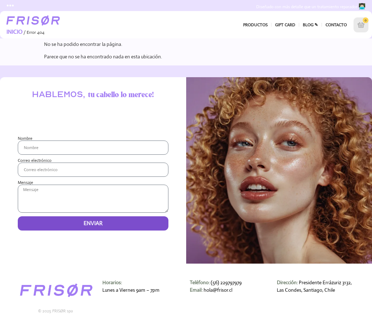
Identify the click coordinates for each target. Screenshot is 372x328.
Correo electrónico (35, 160)
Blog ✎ (310, 24)
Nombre (25, 138)
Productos (255, 24)
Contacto (336, 24)
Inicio (14, 31)
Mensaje (25, 182)
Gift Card (285, 24)
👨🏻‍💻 (362, 6)
